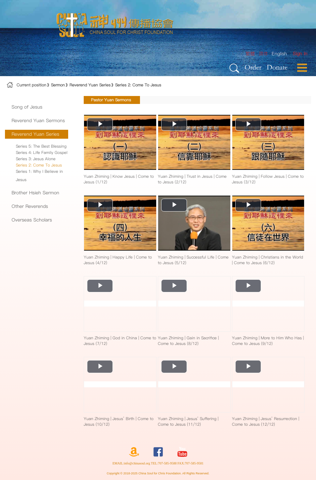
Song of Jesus (27, 107)
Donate (277, 67)
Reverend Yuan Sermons (38, 120)
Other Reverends (30, 206)
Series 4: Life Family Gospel (42, 152)
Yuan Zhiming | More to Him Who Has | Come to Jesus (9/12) (268, 340)
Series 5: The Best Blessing (41, 146)
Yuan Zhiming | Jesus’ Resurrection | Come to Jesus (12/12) (265, 421)
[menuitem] (300, 54)
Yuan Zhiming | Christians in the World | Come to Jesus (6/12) (267, 259)
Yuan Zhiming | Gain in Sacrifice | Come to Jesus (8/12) (188, 340)
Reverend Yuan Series (90, 85)
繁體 (250, 53)
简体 (263, 53)
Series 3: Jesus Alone (36, 159)
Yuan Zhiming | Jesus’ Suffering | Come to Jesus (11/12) (188, 421)
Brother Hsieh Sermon (35, 192)
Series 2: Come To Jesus (138, 85)
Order (253, 67)
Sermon (58, 85)
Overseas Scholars (32, 219)
